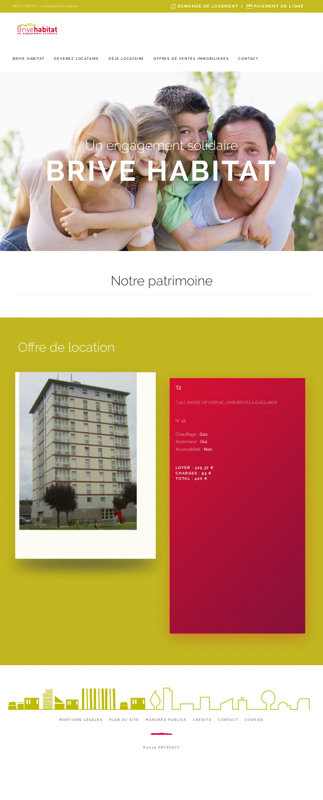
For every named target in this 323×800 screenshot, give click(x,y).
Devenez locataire (76, 59)
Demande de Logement (208, 6)
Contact (248, 59)
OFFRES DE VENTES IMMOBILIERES (191, 59)
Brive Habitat (28, 59)
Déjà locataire (126, 59)
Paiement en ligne (279, 6)
